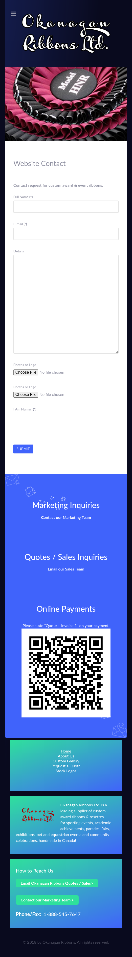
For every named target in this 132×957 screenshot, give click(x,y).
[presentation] (50, 422)
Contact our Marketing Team (66, 517)
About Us (66, 755)
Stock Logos (66, 770)
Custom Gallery (66, 760)
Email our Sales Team (66, 569)
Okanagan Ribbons (59, 942)
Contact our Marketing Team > (47, 899)
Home (66, 751)
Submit (23, 449)
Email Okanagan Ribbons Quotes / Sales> (57, 883)
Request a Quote (66, 765)
